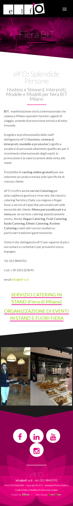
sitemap (49, 485)
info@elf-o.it (20, 279)
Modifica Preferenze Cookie (44, 490)
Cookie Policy (21, 490)
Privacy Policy (61, 485)
